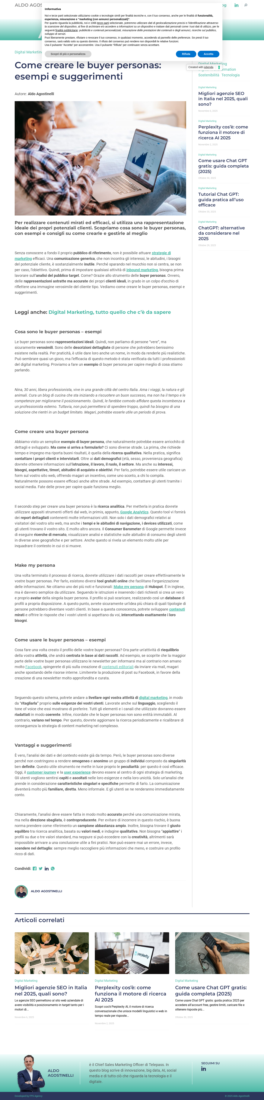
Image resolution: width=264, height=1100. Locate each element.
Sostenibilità (208, 75)
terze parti (103, 22)
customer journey (41, 772)
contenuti (177, 609)
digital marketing (153, 697)
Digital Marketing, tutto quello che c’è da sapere (110, 312)
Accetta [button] (208, 53)
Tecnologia (230, 75)
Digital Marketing (29, 52)
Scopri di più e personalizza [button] (68, 53)
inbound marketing (142, 270)
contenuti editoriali (118, 667)
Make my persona (129, 586)
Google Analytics (134, 512)
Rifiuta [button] (186, 53)
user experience (77, 772)
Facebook (33, 667)
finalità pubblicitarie (66, 30)
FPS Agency (36, 1096)
